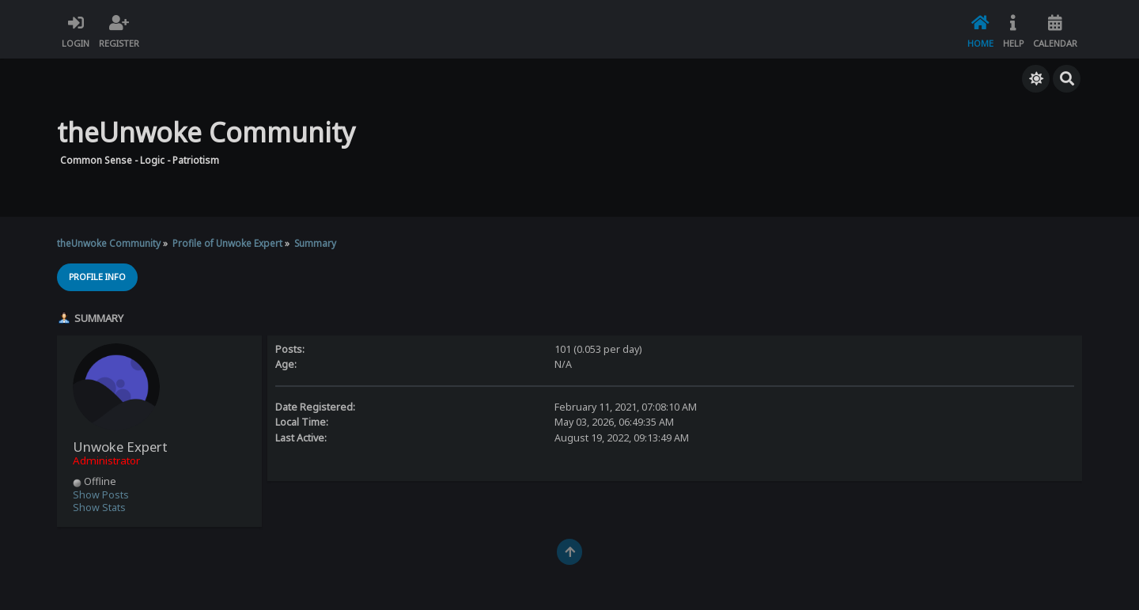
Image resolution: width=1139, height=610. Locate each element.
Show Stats (99, 507)
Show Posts (101, 495)
